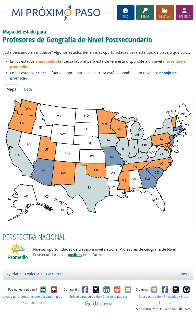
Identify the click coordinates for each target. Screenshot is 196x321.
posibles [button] (75, 254)
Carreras (53, 273)
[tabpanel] (98, 161)
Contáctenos (34, 303)
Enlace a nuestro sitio (84, 296)
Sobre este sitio (150, 296)
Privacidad (171, 296)
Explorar (32, 273)
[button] (18, 248)
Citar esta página (115, 296)
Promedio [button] (18, 257)
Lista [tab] (28, 89)
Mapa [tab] (11, 89)
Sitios (182, 273)
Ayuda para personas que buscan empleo (32, 296)
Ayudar (12, 273)
